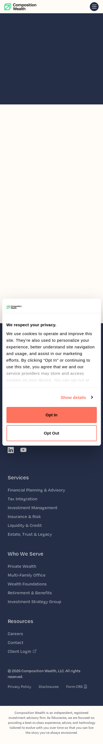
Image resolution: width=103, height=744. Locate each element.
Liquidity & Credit (25, 525)
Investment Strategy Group (34, 601)
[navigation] (94, 6)
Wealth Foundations (27, 584)
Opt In (51, 414)
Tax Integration (22, 498)
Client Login (22, 651)
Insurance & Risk (24, 516)
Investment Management (32, 507)
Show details (73, 397)
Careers (15, 633)
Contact (15, 642)
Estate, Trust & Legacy (30, 534)
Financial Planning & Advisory (36, 490)
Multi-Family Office (27, 575)
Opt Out (51, 433)
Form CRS (76, 686)
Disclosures (49, 686)
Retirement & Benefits (30, 592)
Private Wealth (22, 566)
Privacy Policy (19, 686)
